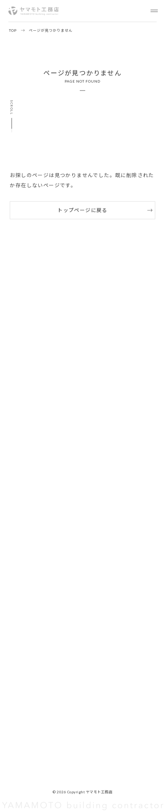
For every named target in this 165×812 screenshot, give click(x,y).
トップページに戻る (82, 210)
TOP (13, 30)
